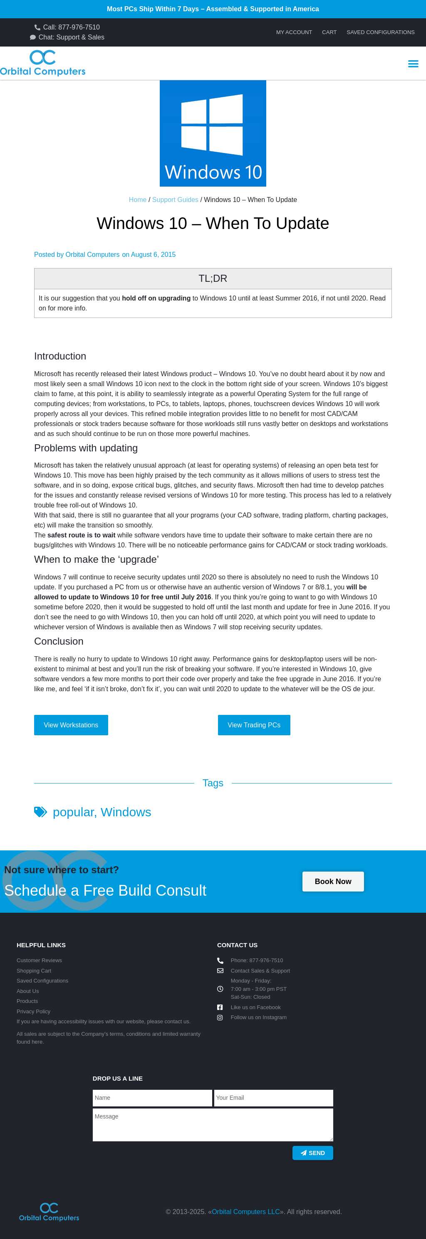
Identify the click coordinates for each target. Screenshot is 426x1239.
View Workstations (71, 725)
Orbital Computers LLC (246, 1211)
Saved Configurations (381, 32)
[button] (413, 63)
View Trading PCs (254, 725)
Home (138, 199)
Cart (329, 32)
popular (73, 812)
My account (294, 32)
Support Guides (175, 199)
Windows (126, 812)
